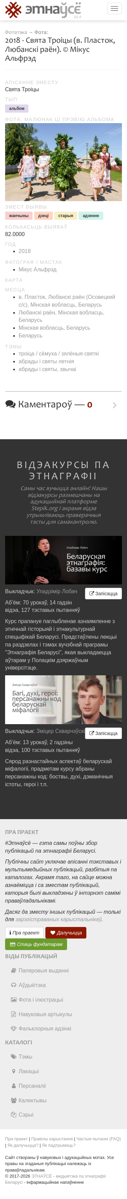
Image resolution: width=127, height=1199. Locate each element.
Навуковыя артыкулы (41, 1014)
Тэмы (21, 1057)
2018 (25, 251)
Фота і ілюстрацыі (36, 1000)
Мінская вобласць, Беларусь (54, 328)
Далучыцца (66, 932)
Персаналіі (28, 1086)
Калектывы (28, 1100)
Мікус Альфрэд (38, 269)
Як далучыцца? (23, 1145)
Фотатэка (16, 32)
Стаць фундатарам (36, 944)
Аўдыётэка (28, 985)
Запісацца (103, 593)
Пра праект (24, 932)
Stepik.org (44, 508)
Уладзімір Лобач (57, 591)
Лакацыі (24, 1071)
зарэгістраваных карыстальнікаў (58, 919)
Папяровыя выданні (39, 970)
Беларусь (30, 336)
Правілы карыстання (52, 1138)
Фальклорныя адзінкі (40, 1028)
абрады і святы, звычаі (47, 369)
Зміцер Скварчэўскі (61, 731)
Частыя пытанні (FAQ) (99, 1138)
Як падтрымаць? (59, 1145)
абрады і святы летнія (46, 361)
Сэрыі (22, 1115)
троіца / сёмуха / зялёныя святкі (59, 353)
